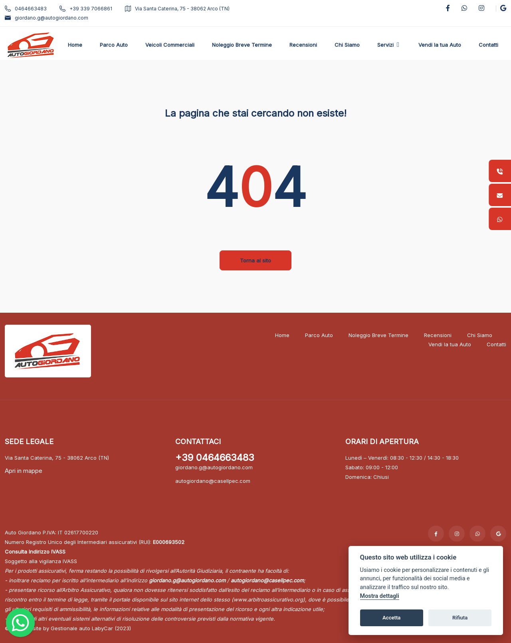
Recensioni (438, 335)
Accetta (391, 618)
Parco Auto (319, 335)
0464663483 (26, 9)
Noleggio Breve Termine (378, 335)
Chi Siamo (479, 335)
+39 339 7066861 (85, 9)
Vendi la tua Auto (449, 344)
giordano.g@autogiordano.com (46, 18)
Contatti (496, 344)
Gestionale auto (70, 628)
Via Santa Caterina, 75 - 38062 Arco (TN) (177, 9)
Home (282, 335)
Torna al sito (255, 260)
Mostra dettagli (379, 596)
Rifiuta (459, 618)
